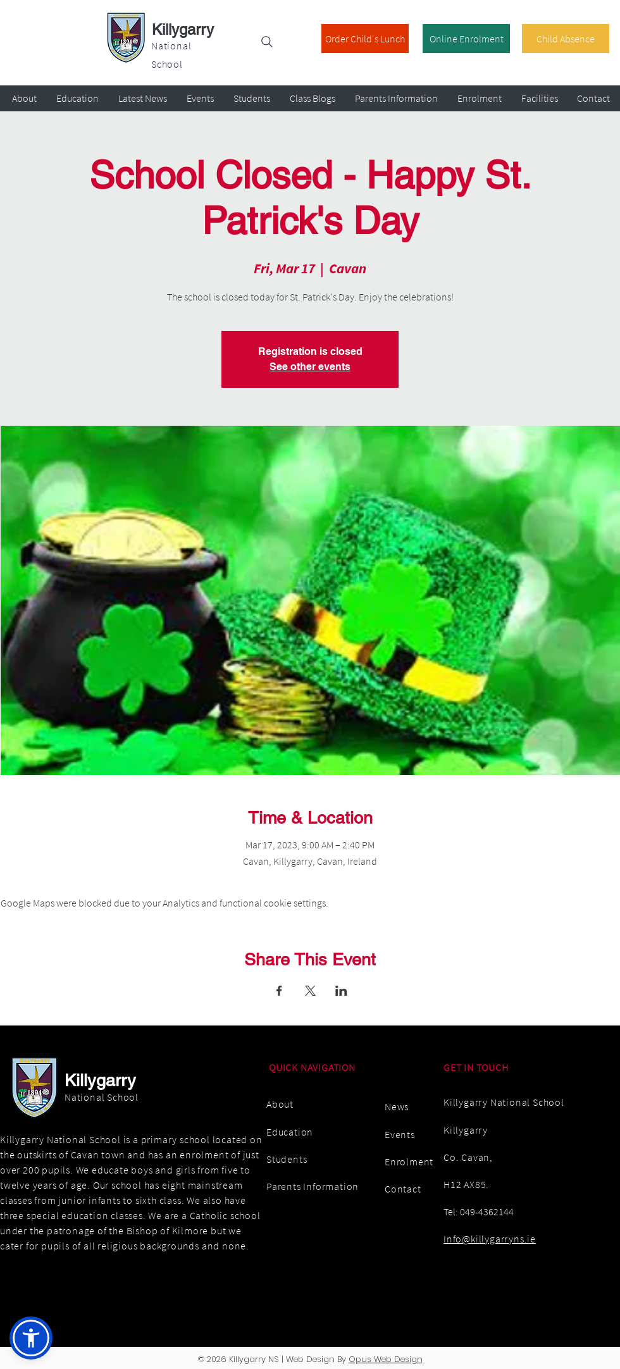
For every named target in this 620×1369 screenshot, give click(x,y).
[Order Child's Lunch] (365, 38)
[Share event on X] (310, 991)
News (397, 1106)
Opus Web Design (386, 1359)
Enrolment (409, 1161)
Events (400, 1134)
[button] (31, 1338)
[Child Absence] (565, 38)
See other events (310, 367)
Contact (403, 1188)
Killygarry (183, 29)
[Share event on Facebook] (279, 991)
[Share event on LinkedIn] (341, 991)
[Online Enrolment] (466, 38)
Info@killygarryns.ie (489, 1238)
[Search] (267, 41)
